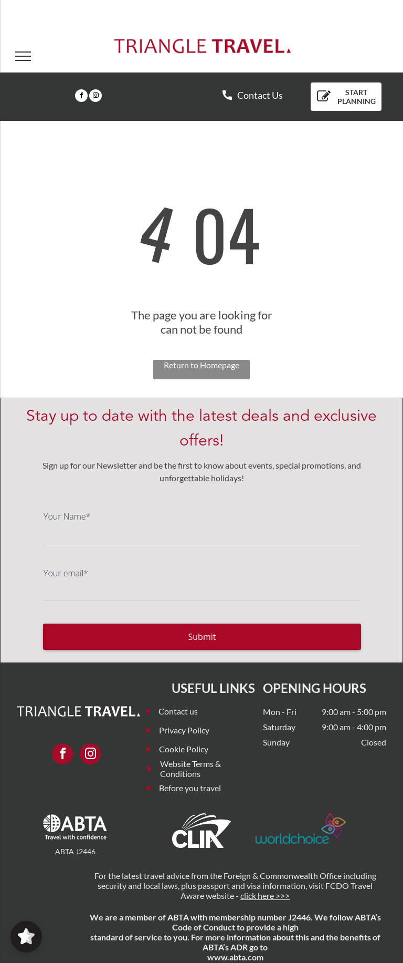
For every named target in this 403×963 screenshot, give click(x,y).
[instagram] (95, 97)
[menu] (23, 56)
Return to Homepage (201, 365)
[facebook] (81, 97)
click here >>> (265, 895)
